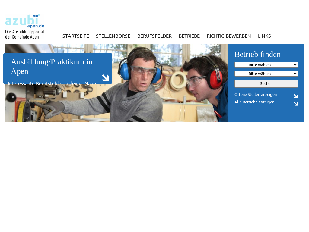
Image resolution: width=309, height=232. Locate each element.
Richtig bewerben (229, 36)
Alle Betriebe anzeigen (254, 102)
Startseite (75, 36)
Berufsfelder (154, 36)
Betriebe (189, 36)
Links (264, 36)
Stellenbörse (113, 36)
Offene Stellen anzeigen (255, 94)
